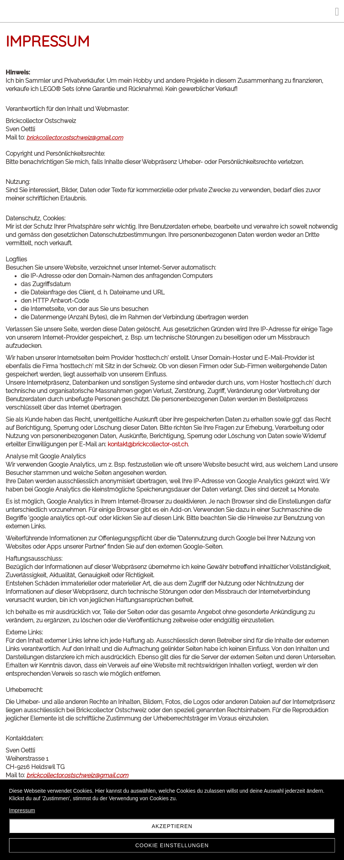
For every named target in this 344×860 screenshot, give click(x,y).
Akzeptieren (172, 826)
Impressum (22, 810)
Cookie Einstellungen (172, 845)
